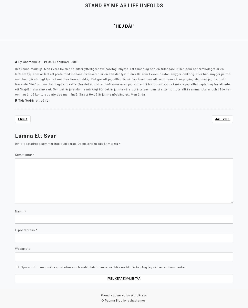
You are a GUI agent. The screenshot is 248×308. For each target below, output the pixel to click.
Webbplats (22, 249)
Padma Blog (113, 300)
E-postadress (26, 230)
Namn (20, 211)
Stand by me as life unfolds (124, 5)
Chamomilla (31, 62)
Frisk (22, 119)
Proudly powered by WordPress (124, 295)
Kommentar (25, 155)
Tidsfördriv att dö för (34, 100)
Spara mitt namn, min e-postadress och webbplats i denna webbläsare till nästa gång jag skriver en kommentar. (103, 267)
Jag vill (222, 119)
